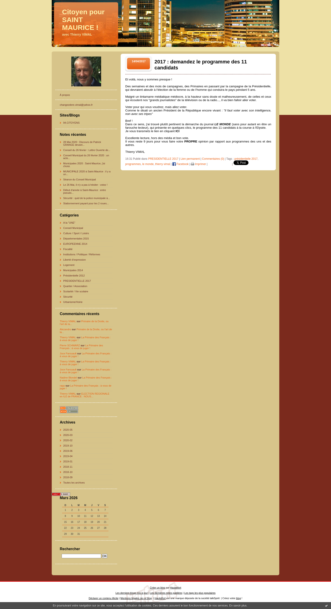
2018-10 (67, 472)
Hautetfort (175, 587)
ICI (178, 131)
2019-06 (67, 451)
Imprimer (198, 164)
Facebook (180, 164)
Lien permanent (190, 158)
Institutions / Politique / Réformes (81, 254)
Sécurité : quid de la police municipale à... (86, 198)
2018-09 (67, 477)
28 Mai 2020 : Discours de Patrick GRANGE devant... (82, 143)
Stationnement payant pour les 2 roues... (86, 203)
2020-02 (67, 440)
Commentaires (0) (213, 158)
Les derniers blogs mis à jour (132, 593)
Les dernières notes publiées (166, 593)
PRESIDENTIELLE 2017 (77, 280)
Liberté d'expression (74, 259)
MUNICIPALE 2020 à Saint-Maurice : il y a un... (87, 173)
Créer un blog (157, 587)
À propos (65, 95)
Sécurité (67, 296)
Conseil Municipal (73, 228)
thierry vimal (162, 164)
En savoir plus (237, 605)
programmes (133, 164)
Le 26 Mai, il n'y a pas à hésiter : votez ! (85, 184)
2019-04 (67, 456)
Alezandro (65, 329)
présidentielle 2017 (246, 158)
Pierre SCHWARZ (70, 345)
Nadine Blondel (68, 377)
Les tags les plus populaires (200, 593)
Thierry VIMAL (68, 321)
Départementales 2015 (76, 238)
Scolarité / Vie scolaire (75, 291)
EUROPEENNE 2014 (75, 243)
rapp (62, 385)
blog (238, 598)
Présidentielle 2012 (74, 275)
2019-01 (67, 461)
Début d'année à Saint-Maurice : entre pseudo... (84, 191)
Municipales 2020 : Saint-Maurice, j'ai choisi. (84, 165)
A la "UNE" (69, 222)
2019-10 (67, 445)
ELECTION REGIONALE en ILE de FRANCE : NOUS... (84, 395)
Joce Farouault (68, 353)
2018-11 (67, 466)
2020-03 (67, 435)
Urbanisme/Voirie (73, 302)
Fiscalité (67, 249)
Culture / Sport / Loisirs (76, 233)
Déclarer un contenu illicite (103, 598)
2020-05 (67, 429)
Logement (68, 265)
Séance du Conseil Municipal (79, 179)
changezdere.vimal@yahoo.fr (76, 104)
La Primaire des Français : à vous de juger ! (81, 347)
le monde (148, 164)
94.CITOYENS (71, 122)
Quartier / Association (75, 286)
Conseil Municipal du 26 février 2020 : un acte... (86, 156)
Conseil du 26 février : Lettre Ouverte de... (86, 150)
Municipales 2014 (73, 270)
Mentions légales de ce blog (136, 598)
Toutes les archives (74, 482)
